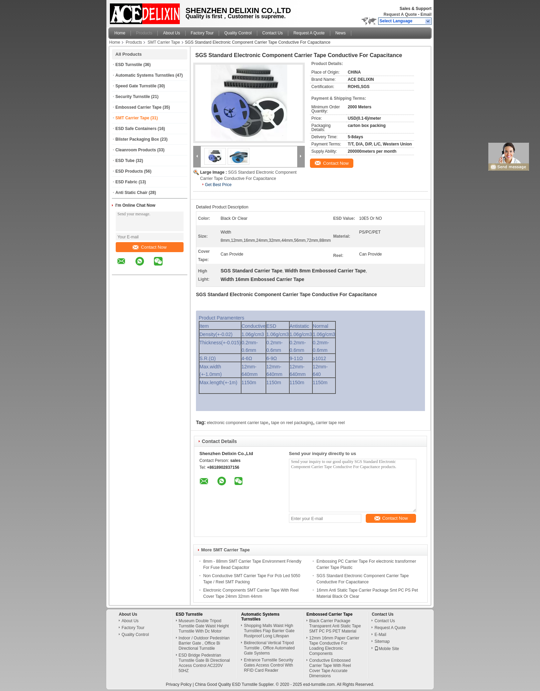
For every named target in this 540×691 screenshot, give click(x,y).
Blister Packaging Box (137, 139)
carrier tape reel (330, 422)
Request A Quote (400, 14)
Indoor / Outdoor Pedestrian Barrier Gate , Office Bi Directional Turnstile (204, 643)
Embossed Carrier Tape (138, 107)
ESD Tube (125, 160)
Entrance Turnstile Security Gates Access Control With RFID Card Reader (268, 665)
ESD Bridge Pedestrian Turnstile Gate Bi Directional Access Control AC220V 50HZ (204, 663)
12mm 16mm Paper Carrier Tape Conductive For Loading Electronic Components (334, 646)
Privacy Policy (179, 684)
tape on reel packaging (292, 422)
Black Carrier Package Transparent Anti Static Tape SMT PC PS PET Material (335, 626)
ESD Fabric (126, 182)
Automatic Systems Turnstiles (144, 75)
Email (426, 14)
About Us (171, 33)
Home (119, 33)
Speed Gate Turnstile (135, 86)
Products (144, 33)
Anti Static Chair (131, 192)
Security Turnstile (132, 96)
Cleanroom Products (135, 150)
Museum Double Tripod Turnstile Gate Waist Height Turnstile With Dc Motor (204, 626)
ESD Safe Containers (135, 128)
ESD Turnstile (128, 64)
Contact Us (272, 33)
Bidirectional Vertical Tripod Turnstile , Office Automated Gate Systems (269, 648)
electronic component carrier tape (237, 422)
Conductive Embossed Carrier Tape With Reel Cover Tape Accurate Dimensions (330, 668)
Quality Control (237, 33)
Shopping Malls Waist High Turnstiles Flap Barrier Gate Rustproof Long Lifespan (269, 630)
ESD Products (129, 171)
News (340, 33)
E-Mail (380, 634)
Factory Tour (202, 33)
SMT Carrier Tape (163, 42)
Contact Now (149, 247)
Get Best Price (218, 184)
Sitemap (382, 641)
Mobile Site (386, 648)
